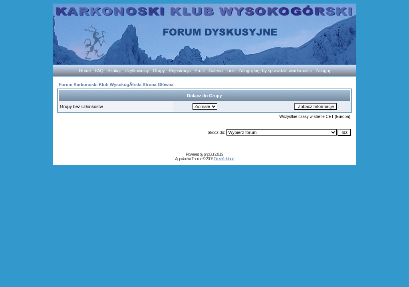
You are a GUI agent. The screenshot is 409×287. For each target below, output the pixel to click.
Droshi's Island (224, 159)
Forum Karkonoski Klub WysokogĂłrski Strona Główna (116, 84)
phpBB (209, 154)
